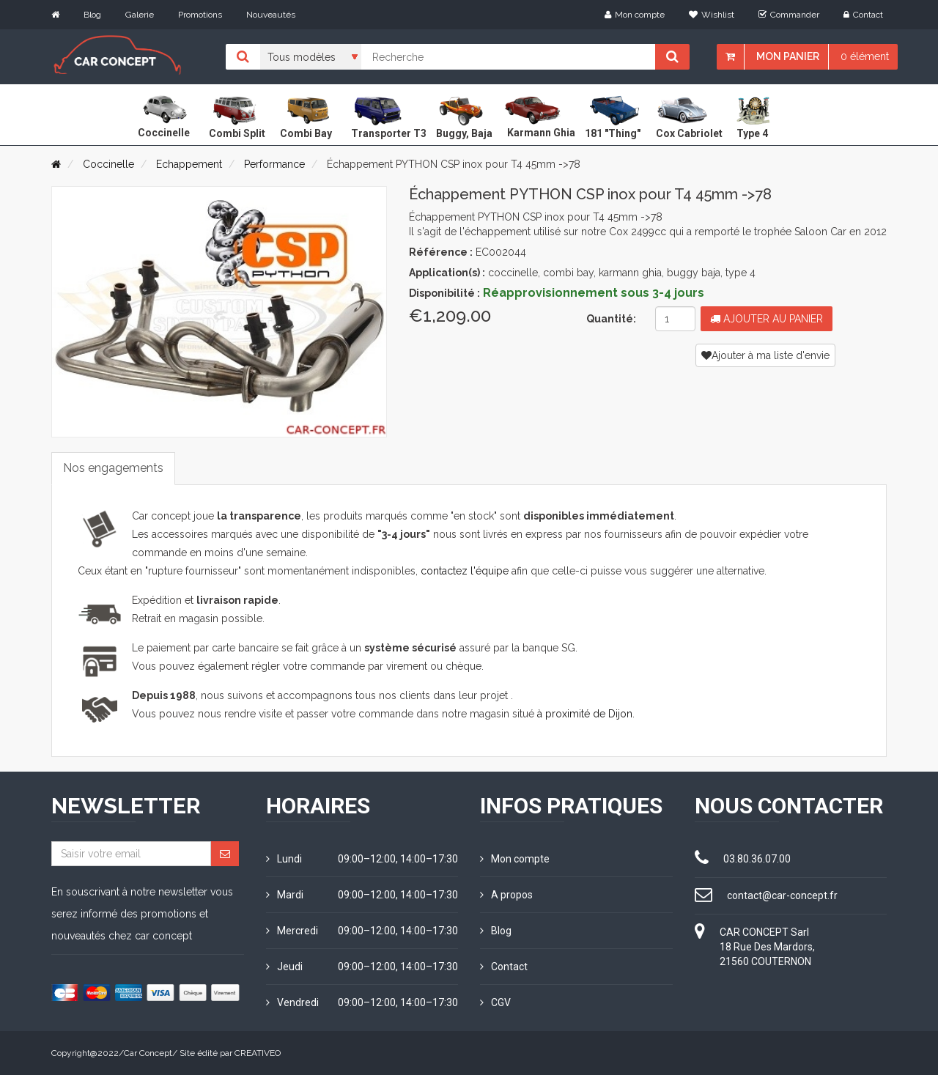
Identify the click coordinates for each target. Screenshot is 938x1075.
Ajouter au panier (766, 319)
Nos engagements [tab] (113, 468)
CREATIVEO (257, 1053)
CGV (495, 1002)
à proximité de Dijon (584, 714)
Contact (863, 15)
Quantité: (611, 319)
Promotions (200, 15)
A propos (506, 895)
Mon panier (787, 56)
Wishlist (711, 15)
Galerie (139, 15)
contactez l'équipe (465, 571)
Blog (92, 15)
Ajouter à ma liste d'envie (765, 355)
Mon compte (635, 15)
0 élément (865, 56)
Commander (788, 15)
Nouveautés (270, 15)
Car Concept (148, 1053)
